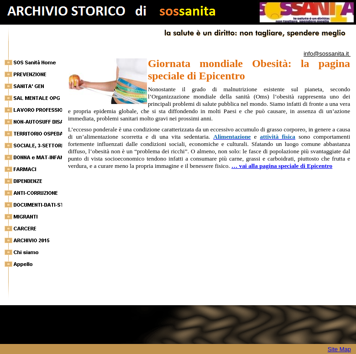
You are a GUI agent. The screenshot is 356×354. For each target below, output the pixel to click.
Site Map (339, 349)
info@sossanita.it (327, 53)
